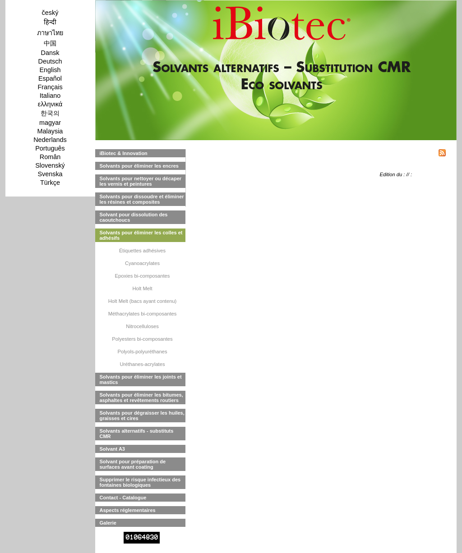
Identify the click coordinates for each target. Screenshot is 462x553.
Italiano (50, 95)
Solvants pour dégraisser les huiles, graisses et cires (142, 415)
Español (50, 78)
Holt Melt (142, 288)
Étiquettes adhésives (142, 250)
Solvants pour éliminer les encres (139, 166)
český (50, 12)
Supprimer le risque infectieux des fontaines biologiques (140, 482)
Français (49, 87)
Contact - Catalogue (123, 497)
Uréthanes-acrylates (142, 364)
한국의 (50, 113)
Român (50, 156)
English (49, 69)
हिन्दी (50, 22)
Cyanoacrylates (142, 263)
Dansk (50, 52)
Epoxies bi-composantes (142, 276)
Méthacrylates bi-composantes (142, 313)
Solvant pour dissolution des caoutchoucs (134, 217)
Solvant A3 (112, 449)
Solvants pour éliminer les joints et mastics (141, 379)
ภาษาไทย (50, 33)
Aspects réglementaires (128, 510)
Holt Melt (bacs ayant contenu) (142, 301)
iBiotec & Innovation (124, 153)
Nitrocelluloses (142, 326)
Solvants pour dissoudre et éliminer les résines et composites (142, 199)
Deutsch (50, 61)
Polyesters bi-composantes (142, 339)
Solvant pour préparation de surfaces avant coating (133, 464)
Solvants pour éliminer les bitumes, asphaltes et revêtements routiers (141, 397)
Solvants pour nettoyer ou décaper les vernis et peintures (141, 181)
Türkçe (50, 182)
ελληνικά (50, 104)
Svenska (49, 174)
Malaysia (50, 131)
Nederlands (50, 139)
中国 (50, 43)
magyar (50, 122)
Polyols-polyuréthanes (142, 351)
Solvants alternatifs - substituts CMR (137, 433)
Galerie (108, 523)
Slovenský (50, 165)
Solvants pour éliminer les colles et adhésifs (141, 235)
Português (50, 148)
